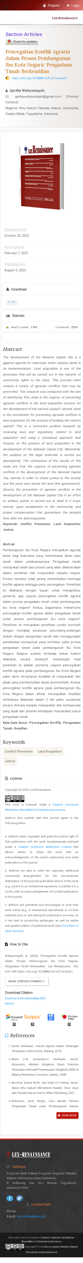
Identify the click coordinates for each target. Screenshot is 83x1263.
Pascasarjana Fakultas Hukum (61, 1246)
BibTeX (9, 1003)
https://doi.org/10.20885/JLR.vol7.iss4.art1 (39, 78)
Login (73, 5)
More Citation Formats (27, 981)
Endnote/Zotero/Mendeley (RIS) (25, 998)
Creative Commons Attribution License (45, 846)
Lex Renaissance (65, 18)
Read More (67, 1115)
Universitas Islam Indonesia (41, 1252)
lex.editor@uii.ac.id (31, 1216)
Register (51, 5)
